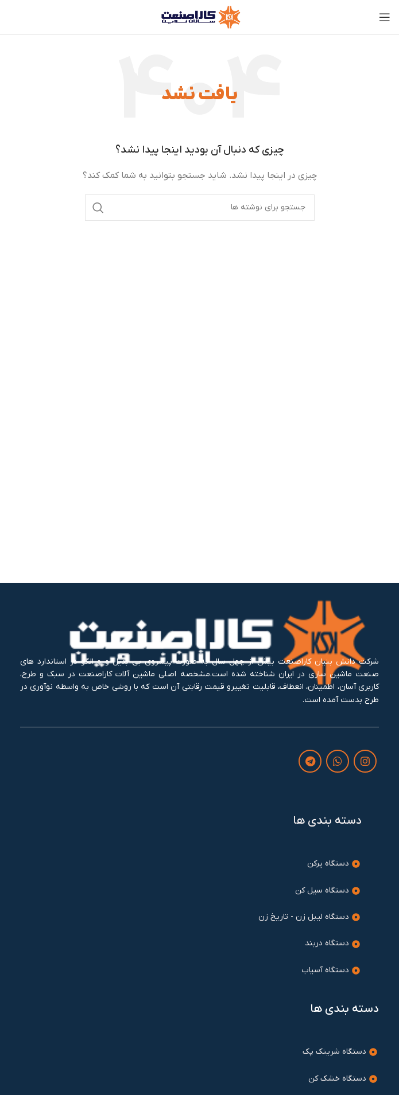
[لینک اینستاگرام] (365, 761)
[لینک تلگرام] (310, 761)
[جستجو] (200, 207)
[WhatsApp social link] (337, 761)
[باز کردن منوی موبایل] (384, 17)
